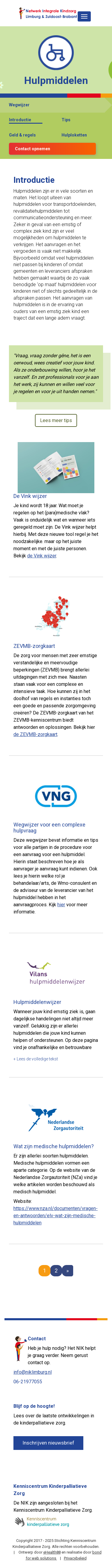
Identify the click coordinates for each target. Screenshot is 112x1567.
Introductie (20, 119)
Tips (66, 119)
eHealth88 (52, 1552)
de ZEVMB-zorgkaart (35, 734)
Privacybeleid (75, 1558)
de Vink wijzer (41, 556)
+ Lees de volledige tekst (35, 1059)
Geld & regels (22, 135)
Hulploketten (74, 135)
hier (61, 904)
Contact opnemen (32, 148)
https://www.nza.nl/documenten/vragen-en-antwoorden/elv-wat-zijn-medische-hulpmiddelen (55, 1216)
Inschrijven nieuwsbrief (48, 1443)
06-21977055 (27, 1381)
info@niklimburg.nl (32, 1372)
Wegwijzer (19, 104)
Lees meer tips (56, 420)
